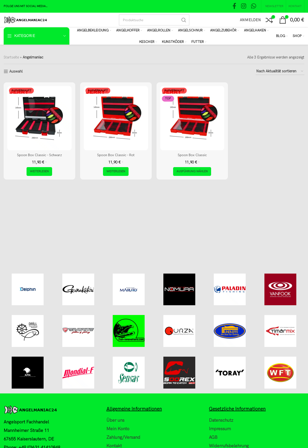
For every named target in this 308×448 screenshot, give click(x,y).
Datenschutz (221, 441)
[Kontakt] (295, 6)
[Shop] (298, 36)
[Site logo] (25, 20)
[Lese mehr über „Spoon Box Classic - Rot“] (116, 171)
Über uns (115, 441)
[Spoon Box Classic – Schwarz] (39, 118)
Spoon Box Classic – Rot (116, 155)
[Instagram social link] (244, 6)
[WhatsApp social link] (254, 6)
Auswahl (16, 71)
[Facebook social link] (234, 6)
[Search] (154, 20)
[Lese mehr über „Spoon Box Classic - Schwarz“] (39, 171)
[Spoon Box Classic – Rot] (116, 118)
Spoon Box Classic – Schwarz (39, 155)
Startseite (11, 57)
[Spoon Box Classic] (192, 118)
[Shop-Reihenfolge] (280, 71)
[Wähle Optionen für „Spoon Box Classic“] (192, 171)
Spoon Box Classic (192, 155)
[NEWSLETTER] (273, 6)
